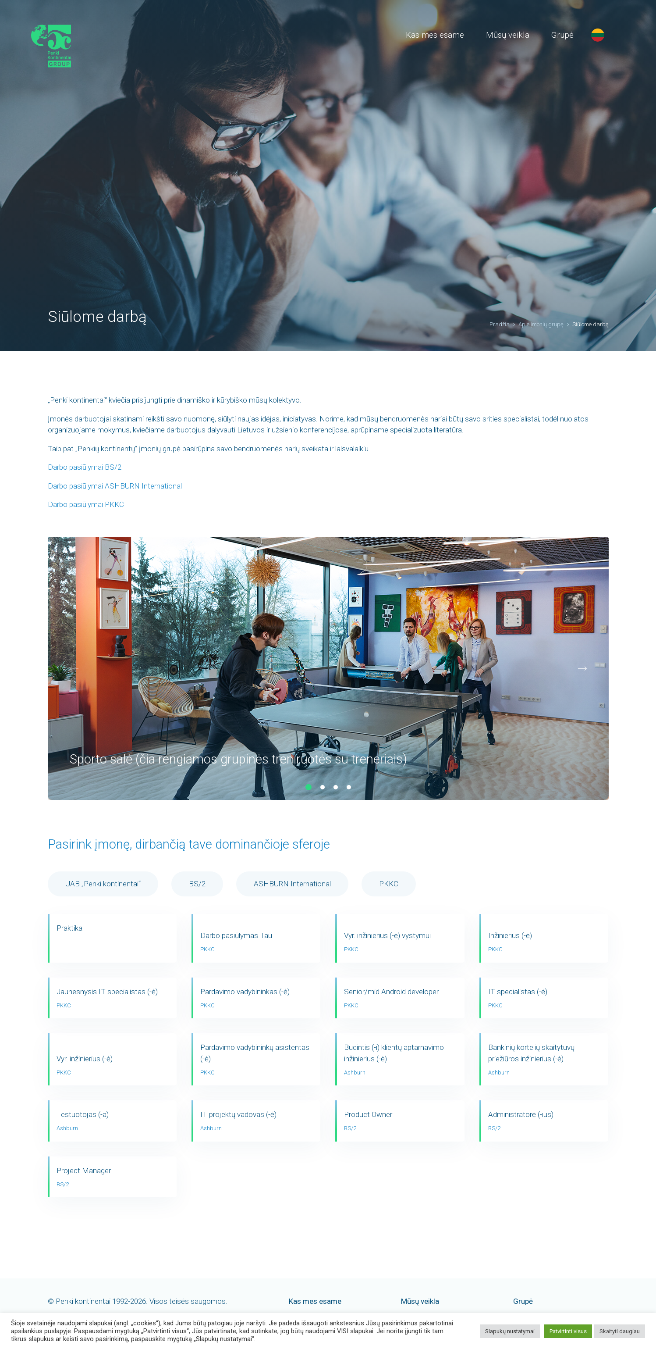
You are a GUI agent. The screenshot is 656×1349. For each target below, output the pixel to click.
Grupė (562, 35)
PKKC (388, 883)
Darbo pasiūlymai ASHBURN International (115, 486)
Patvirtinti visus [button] (568, 1331)
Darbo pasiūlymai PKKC (86, 504)
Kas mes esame (435, 35)
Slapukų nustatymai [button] (510, 1331)
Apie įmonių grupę (541, 324)
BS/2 (197, 883)
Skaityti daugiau (619, 1331)
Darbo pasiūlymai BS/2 (84, 467)
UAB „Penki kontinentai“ (103, 883)
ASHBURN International (292, 883)
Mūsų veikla (507, 35)
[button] (308, 787)
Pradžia (499, 324)
